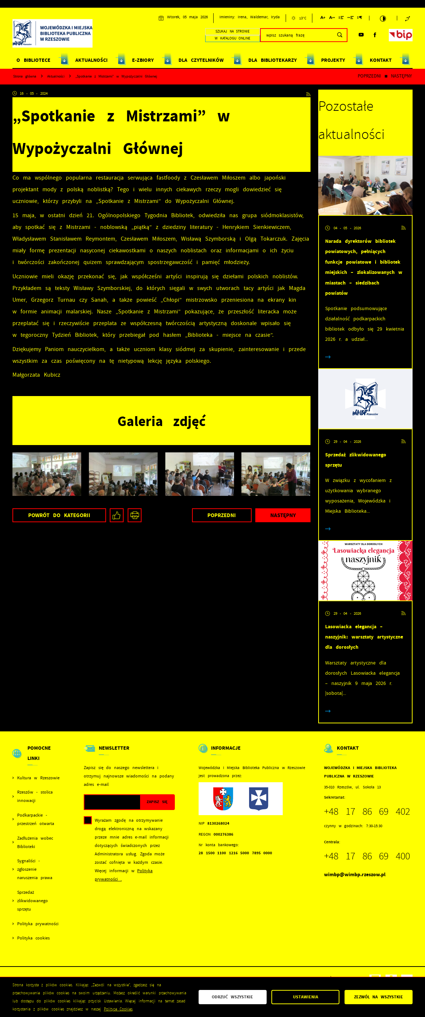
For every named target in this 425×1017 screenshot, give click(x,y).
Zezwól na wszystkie (378, 997)
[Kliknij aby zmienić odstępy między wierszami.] (341, 19)
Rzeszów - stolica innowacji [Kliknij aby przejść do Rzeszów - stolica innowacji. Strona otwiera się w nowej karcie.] (35, 796)
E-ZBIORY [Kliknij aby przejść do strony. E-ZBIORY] (143, 60)
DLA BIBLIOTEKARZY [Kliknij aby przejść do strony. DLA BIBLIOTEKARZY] (272, 60)
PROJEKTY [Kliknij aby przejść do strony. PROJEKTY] (333, 60)
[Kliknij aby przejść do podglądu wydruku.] (135, 515)
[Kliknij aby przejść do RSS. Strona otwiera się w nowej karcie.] (308, 93)
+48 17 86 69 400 (367, 856)
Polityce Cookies (118, 1009)
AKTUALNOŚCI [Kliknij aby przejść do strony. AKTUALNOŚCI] (91, 60)
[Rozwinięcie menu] (36, 758)
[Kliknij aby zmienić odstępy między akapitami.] (360, 19)
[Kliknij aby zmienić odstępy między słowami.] (350, 19)
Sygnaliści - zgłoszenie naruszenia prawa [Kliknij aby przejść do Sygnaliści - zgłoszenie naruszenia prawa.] (34, 869)
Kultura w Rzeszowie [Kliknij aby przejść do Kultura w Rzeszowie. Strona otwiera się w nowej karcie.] (38, 778)
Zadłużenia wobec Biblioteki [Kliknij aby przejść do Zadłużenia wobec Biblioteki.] (35, 843)
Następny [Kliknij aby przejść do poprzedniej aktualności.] (401, 76)
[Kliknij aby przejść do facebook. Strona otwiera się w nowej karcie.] (375, 35)
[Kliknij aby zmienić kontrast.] (383, 18)
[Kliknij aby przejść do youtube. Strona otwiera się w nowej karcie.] (361, 35)
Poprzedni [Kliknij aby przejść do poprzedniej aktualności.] (369, 76)
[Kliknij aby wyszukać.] (340, 35)
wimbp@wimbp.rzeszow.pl (354, 874)
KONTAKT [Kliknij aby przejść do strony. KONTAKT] (381, 60)
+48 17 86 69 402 (367, 811)
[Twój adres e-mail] (112, 802)
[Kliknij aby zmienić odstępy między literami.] (332, 19)
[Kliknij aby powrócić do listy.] (386, 76)
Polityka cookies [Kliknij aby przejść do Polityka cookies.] (33, 938)
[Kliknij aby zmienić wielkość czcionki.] (323, 19)
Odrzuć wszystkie (232, 997)
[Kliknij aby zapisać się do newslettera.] (157, 802)
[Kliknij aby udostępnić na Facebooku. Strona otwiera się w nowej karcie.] (117, 515)
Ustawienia (305, 997)
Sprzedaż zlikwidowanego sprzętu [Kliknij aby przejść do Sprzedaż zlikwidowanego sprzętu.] (32, 901)
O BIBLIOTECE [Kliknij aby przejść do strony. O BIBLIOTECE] (33, 60)
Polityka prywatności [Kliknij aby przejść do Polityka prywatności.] (38, 924)
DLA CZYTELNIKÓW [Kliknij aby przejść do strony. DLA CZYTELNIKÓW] (200, 60)
